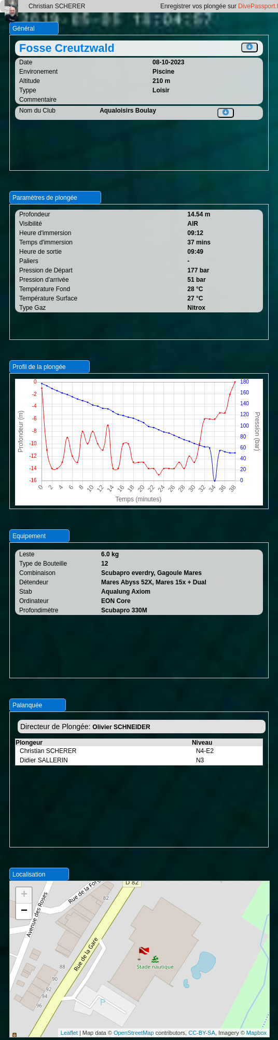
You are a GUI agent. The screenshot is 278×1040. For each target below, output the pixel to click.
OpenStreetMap (134, 1033)
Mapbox (256, 1033)
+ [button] (24, 895)
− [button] (24, 911)
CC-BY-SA (201, 1033)
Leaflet (69, 1033)
